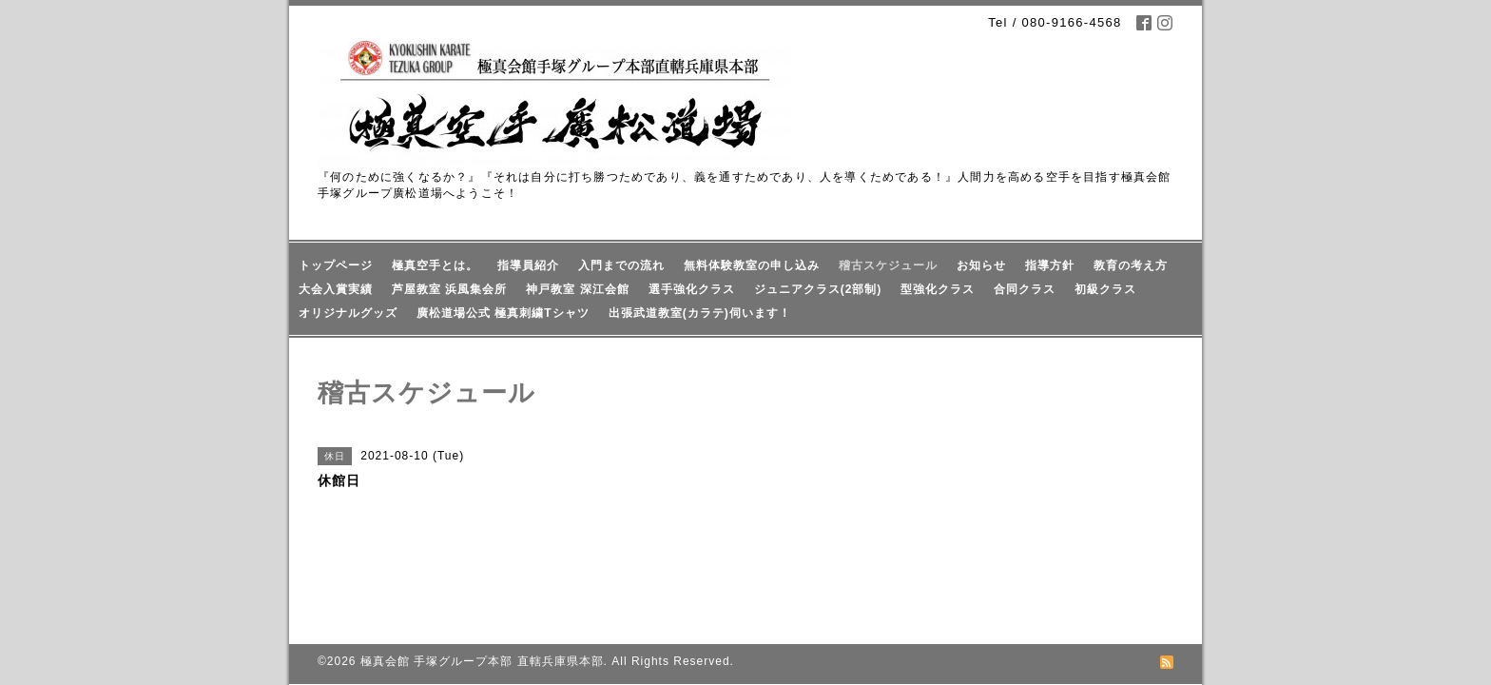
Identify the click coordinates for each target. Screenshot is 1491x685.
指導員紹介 (528, 265)
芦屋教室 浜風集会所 (449, 289)
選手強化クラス (692, 289)
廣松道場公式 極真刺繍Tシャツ (503, 313)
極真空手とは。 (435, 265)
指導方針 (1050, 265)
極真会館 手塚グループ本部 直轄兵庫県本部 (482, 599)
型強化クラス (937, 289)
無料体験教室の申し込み (752, 265)
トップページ (336, 265)
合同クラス (1024, 289)
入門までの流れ (621, 265)
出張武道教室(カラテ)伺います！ (700, 313)
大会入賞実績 (336, 289)
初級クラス (1105, 289)
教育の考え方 (1131, 265)
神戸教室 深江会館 (577, 289)
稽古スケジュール (888, 265)
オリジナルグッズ (348, 313)
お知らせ (981, 265)
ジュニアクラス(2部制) (818, 289)
